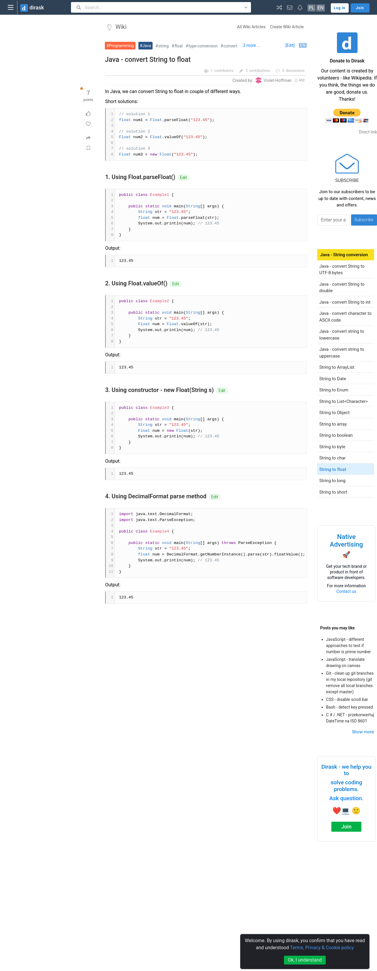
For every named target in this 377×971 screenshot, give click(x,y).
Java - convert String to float (148, 60)
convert (230, 46)
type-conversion (203, 46)
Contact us (346, 591)
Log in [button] (339, 8)
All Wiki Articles (251, 26)
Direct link (368, 132)
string (163, 46)
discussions (295, 71)
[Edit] (290, 45)
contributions (259, 71)
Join (346, 826)
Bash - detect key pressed (349, 707)
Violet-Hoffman (278, 80)
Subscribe (363, 219)
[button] (279, 7)
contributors (223, 71)
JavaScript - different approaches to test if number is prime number (348, 645)
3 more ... (251, 45)
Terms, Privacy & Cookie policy (322, 947)
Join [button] (360, 8)
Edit (183, 177)
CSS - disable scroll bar (347, 699)
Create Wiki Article (287, 26)
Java (146, 45)
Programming (121, 45)
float (179, 46)
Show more (363, 732)
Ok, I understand (305, 960)
